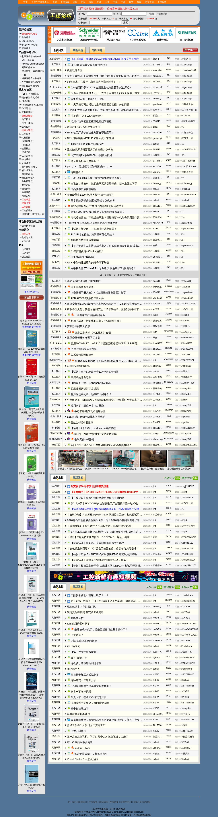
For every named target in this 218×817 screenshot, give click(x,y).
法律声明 (124, 802)
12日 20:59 (179, 110)
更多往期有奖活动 (30, 97)
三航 (155, 245)
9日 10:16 (179, 663)
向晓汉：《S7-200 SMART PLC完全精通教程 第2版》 (31, 630)
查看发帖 (26, 327)
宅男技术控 (158, 93)
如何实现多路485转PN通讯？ (87, 251)
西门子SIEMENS (57, 87)
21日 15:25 (179, 492)
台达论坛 (26, 37)
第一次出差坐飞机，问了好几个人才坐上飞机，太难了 (97, 736)
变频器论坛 (27, 112)
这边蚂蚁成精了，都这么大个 (91, 753)
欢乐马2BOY (159, 309)
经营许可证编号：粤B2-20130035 (103, 815)
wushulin (157, 70)
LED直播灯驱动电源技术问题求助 (86, 416)
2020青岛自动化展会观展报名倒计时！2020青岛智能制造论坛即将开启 (107, 520)
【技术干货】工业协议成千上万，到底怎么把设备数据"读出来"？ (107, 245)
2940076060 (190, 303)
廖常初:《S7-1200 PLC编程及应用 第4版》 (31, 349)
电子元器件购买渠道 (82, 286)
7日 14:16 (179, 246)
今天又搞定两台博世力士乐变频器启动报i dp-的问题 (100, 104)
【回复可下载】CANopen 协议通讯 (91, 383)
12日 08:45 (179, 167)
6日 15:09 (179, 439)
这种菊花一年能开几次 (83, 680)
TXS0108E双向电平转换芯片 (87, 144)
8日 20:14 (179, 669)
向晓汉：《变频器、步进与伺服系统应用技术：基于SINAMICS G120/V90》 (31, 693)
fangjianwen (159, 383)
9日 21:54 (179, 652)
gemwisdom (190, 194)
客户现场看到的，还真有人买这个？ (91, 394)
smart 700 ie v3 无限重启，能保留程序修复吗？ (98, 211)
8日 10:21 (179, 240)
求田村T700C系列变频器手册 (83, 126)
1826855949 (159, 354)
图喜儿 (186, 326)
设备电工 (157, 320)
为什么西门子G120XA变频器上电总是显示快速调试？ (101, 87)
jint (154, 360)
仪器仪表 (26, 145)
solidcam (188, 595)
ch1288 (186, 354)
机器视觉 (26, 148)
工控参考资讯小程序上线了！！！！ (91, 595)
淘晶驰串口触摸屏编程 (83, 189)
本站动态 (103, 802)
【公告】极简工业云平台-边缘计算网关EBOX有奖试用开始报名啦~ (109, 565)
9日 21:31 (179, 200)
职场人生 (26, 234)
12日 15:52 (179, 144)
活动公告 (26, 253)
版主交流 (26, 256)
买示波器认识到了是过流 (85, 388)
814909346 (158, 422)
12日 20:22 (179, 612)
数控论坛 (26, 185)
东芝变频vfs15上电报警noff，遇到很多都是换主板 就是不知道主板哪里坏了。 (111, 76)
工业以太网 (27, 156)
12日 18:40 (179, 127)
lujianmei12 (158, 194)
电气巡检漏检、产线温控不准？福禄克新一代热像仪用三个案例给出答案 (111, 217)
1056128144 (159, 149)
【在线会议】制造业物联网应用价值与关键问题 (97, 497)
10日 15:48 (179, 509)
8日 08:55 (179, 372)
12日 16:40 (179, 133)
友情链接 (114, 802)
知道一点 (188, 132)
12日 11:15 (179, 155)
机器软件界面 (74, 70)
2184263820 (159, 399)
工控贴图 (26, 207)
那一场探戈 (73, 646)
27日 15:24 (179, 526)
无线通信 (26, 163)
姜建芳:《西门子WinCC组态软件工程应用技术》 (31, 755)
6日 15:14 (179, 434)
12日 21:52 (179, 76)
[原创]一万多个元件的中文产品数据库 (95, 433)
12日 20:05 (179, 566)
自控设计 (26, 188)
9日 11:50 (179, 326)
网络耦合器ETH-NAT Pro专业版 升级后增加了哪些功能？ (103, 268)
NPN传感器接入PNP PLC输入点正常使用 (90, 138)
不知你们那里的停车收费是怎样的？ (91, 685)
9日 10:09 (179, 714)
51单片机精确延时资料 (84, 349)
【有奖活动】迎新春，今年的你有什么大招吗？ (97, 543)
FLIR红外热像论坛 (31, 94)
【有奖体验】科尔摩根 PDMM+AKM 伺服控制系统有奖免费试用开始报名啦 (109, 514)
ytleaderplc (188, 245)
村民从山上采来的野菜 (84, 640)
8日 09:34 (179, 366)
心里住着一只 (159, 110)
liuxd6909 (157, 343)
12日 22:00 (179, 65)
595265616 (188, 337)
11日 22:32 (179, 292)
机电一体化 (27, 123)
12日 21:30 (179, 99)
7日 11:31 (179, 251)
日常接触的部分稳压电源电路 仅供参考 (93, 200)
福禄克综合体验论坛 (31, 78)
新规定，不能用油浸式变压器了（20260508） (71, 468)
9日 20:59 (179, 321)
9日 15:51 (179, 223)
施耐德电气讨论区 (89, 34)
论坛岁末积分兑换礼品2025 (122, 8)
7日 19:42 (179, 389)
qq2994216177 (191, 565)
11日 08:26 (179, 629)
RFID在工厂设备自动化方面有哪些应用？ (90, 132)
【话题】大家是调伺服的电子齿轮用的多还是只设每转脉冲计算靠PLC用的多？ (111, 109)
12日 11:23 (179, 618)
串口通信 (26, 159)
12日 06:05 (179, 287)
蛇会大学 (188, 104)
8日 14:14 (179, 349)
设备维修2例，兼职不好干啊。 (88, 98)
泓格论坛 (26, 48)
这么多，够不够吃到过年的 (86, 663)
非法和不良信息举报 (140, 802)
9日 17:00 (179, 217)
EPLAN (55, 256)
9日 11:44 (179, 229)
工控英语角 (27, 210)
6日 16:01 (179, 263)
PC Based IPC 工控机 (32, 105)
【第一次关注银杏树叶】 (85, 652)
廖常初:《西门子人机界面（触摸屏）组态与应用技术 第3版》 (31, 411)
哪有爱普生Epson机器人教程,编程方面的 (90, 194)
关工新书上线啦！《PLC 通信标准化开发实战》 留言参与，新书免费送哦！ (113, 601)
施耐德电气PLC (57, 360)
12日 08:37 (179, 635)
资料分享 (26, 203)
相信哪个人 (73, 668)
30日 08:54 (179, 486)
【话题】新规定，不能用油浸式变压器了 (94, 228)
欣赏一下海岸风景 (81, 691)
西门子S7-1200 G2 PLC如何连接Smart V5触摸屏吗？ (101, 445)
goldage (188, 64)
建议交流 (187, 477)
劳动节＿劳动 (82, 748)
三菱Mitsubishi (56, 205)
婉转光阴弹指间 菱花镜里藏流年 (85, 612)
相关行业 (26, 196)
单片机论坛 (27, 181)
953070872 (158, 257)
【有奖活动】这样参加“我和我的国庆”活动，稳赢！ (100, 560)
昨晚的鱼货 (77, 618)
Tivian (187, 115)
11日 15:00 (179, 298)
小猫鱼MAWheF (192, 166)
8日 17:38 (179, 686)
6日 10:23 (179, 445)
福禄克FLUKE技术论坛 (33, 214)
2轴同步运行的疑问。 (79, 365)
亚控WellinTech (56, 399)
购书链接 (36, 327)
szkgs (156, 433)
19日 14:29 (179, 520)
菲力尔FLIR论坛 (29, 44)
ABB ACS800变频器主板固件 (87, 298)
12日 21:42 (179, 87)
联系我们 (82, 802)
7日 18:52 (179, 759)
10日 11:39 (179, 309)
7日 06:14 (179, 754)
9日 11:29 (179, 234)
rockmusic (158, 87)
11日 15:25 (179, 59)
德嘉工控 (56, 154)
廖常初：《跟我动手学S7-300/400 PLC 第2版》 (31, 533)
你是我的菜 (158, 736)
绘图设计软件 (28, 177)
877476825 (158, 64)
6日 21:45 (179, 428)
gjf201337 (189, 486)
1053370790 (189, 657)
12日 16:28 (179, 138)
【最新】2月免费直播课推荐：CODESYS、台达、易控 (98, 537)
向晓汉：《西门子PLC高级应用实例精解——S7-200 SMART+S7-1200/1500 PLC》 (31, 598)
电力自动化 (27, 174)
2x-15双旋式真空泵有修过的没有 (89, 64)
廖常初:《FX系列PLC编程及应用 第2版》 (31, 377)
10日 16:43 (179, 304)
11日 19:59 (179, 641)
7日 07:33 (179, 417)
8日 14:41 (179, 697)
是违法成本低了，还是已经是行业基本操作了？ (101, 629)
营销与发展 (27, 237)
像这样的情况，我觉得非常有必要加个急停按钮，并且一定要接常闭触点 (111, 719)
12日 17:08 (179, 281)
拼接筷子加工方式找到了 (85, 674)
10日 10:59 (179, 195)
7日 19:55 (179, 383)
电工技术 (26, 119)
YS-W (187, 606)
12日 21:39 (179, 93)
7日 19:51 (179, 708)
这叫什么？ (77, 172)
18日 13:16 (179, 503)
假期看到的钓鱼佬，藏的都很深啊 (90, 702)
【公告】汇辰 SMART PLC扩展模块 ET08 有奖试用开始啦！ (105, 554)
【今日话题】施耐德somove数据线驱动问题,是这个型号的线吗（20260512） (114, 59)
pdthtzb (186, 416)
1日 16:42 (179, 543)
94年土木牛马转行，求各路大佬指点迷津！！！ (94, 81)
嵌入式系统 (27, 170)
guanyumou (158, 349)
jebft (155, 332)
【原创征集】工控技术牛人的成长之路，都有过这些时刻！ (100, 525)
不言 (155, 337)
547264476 (158, 81)
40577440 (158, 223)
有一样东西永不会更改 (80, 742)
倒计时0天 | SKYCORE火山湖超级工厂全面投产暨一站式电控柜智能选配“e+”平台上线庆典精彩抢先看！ (129, 503)
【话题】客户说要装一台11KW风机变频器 (94, 371)
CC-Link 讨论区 (138, 34)
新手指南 (83, 8)
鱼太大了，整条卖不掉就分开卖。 (90, 697)
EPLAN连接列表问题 (82, 257)
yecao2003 (188, 228)
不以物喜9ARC (191, 121)
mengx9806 (190, 560)
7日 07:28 (179, 422)
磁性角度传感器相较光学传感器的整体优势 (92, 222)
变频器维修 (27, 115)
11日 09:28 (179, 183)
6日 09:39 (179, 725)
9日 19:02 (179, 212)
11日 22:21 (179, 172)
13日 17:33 (179, 595)
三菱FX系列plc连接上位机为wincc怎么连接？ (96, 177)
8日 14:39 (179, 691)
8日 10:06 (179, 360)
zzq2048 (187, 405)
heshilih (156, 281)
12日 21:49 (179, 82)
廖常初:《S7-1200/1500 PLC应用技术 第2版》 (31, 321)
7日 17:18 (179, 400)
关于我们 (72, 802)
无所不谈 (26, 241)
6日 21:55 (179, 720)
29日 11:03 (179, 554)
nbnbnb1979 (190, 623)
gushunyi (157, 138)
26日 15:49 (179, 532)
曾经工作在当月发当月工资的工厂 (86, 725)
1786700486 (159, 292)
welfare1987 (190, 70)
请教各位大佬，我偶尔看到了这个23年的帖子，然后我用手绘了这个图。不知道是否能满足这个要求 (123, 309)
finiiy (185, 399)
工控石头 (187, 332)
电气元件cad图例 (84, 439)
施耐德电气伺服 (57, 58)
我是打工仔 (158, 115)
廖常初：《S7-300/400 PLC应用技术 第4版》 (31, 445)
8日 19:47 (179, 680)
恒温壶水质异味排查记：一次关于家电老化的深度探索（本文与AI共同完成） (114, 93)
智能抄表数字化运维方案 (85, 240)
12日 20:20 (179, 607)
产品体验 (157, 217)
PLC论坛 (26, 101)
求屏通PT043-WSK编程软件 (87, 115)
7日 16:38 (179, 405)
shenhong (158, 439)
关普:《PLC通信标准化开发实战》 (31, 785)
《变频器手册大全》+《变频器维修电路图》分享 (98, 292)
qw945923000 (160, 629)
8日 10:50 (179, 748)
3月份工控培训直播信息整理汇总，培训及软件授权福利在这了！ (107, 531)
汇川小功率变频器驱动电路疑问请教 (91, 121)
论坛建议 (26, 249)
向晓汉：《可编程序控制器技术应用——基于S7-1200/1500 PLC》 (31, 661)
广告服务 (93, 802)
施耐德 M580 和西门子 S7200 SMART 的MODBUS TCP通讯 (109, 360)
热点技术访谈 (28, 225)
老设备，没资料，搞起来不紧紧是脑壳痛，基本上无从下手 (104, 183)
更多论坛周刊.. (31, 292)
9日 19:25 (179, 646)
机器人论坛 (27, 130)
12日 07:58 (179, 624)
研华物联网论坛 (29, 167)
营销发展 (169, 586)
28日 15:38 (179, 537)
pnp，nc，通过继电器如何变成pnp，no (89, 166)
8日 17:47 (179, 703)
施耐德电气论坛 (29, 33)
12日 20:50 (179, 116)
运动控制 (26, 126)
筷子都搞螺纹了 (80, 708)
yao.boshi (157, 104)
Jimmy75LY (188, 383)
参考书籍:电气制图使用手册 (90, 411)
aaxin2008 (158, 166)
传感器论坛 (27, 141)
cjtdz (155, 127)
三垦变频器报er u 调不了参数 (83, 337)
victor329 (188, 548)
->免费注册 (162, 14)
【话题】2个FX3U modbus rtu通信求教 (93, 428)
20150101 (158, 132)
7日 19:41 (179, 394)
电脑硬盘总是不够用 (78, 714)
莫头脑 (186, 753)
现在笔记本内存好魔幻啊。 (82, 606)
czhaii (156, 144)
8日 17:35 (179, 675)
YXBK (156, 228)
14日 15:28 (179, 601)
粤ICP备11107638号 (77, 815)
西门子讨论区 (187, 34)
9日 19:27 (179, 206)
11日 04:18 (179, 189)
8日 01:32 (179, 377)
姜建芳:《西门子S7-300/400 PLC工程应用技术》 (31, 724)
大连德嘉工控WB (161, 155)
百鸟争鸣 (187, 223)
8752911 (157, 411)
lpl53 (155, 315)
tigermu (156, 657)
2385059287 (159, 416)
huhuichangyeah (161, 76)
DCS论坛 (26, 108)
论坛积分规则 (96, 8)
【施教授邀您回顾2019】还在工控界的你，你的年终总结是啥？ (103, 548)
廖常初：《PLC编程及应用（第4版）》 (31, 474)
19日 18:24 (179, 560)
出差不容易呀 (78, 731)
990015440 (158, 121)
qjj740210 (187, 731)
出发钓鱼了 (77, 635)
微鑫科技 (187, 377)
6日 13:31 (179, 742)
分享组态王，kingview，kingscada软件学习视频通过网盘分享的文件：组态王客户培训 (116, 399)
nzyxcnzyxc (158, 303)
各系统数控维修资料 (82, 354)
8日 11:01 (179, 355)
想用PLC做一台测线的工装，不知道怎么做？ (96, 320)
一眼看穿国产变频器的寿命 (89, 315)
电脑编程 (26, 192)
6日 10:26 (179, 268)
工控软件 (26, 134)
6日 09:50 (179, 731)
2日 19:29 (179, 515)
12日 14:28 (179, 150)
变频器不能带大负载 (78, 326)
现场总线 (26, 152)
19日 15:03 (179, 498)
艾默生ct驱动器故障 (82, 422)
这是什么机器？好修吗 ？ (85, 160)
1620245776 (190, 537)
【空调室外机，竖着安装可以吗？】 (153, 468)
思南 (155, 537)
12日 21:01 (179, 104)
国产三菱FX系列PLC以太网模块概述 (91, 155)
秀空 (185, 725)
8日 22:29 (179, 343)
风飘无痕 (157, 286)
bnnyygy (157, 98)
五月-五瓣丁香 (79, 657)
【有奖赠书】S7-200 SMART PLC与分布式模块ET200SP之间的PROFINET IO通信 (118, 492)
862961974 (188, 360)
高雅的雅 (188, 554)
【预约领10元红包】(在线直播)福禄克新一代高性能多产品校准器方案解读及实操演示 (119, 509)
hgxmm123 (189, 601)
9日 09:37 (179, 332)
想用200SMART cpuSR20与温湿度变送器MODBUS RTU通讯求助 (108, 343)
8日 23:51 (179, 338)
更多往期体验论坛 (30, 85)
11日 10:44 (179, 178)
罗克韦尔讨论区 (64, 34)
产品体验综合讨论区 (31, 82)
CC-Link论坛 (28, 41)
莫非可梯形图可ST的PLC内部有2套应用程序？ (97, 206)
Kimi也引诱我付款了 (78, 623)
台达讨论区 (162, 34)
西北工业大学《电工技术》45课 (93, 332)
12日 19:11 (179, 121)
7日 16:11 (179, 411)
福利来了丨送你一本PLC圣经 (87, 405)
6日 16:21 (179, 257)
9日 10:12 (179, 658)
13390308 (188, 349)
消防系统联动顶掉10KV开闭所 (84, 281)
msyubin (187, 388)
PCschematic (56, 433)
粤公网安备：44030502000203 (136, 815)
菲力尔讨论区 (113, 34)
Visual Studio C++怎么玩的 (82, 759)
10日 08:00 (179, 315)
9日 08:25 (179, 737)
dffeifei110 (188, 543)
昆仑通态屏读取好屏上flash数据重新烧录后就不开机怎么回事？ (180, 468)
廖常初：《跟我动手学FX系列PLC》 (31, 503)
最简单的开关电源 (81, 377)
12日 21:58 (179, 70)
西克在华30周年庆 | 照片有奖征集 (90, 486)
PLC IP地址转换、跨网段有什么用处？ (92, 234)
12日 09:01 (179, 161)
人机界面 (26, 137)
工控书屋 (26, 199)
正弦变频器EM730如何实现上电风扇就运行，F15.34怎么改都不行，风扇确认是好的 (114, 303)
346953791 (188, 719)
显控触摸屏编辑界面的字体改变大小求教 (90, 149)
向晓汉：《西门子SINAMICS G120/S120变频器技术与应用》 (31, 563)
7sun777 (157, 172)
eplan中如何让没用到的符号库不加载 (88, 262)
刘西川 (156, 59)
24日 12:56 (179, 549)
